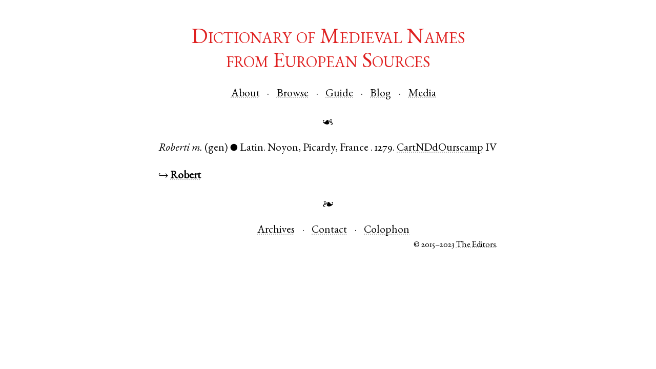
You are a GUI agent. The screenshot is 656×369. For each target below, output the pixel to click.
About (245, 94)
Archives (276, 230)
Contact (329, 230)
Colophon (386, 230)
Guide (339, 94)
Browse (293, 94)
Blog (380, 94)
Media (422, 94)
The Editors (476, 245)
